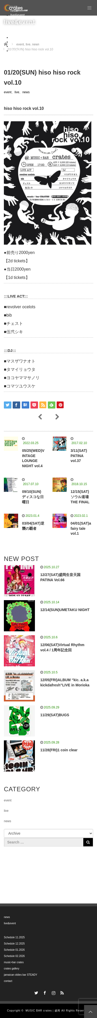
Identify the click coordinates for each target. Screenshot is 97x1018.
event (7, 92)
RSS (61, 992)
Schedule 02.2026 (33, 33)
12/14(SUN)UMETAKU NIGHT (64, 610)
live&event (17, 15)
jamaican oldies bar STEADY (30, 46)
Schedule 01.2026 (33, 28)
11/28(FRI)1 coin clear (59, 750)
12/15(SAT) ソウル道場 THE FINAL (80, 497)
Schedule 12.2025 (33, 24)
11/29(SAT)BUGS (54, 715)
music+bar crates (22, 37)
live (16, 92)
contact (15, 50)
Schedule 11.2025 (33, 19)
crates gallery (19, 42)
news (25, 92)
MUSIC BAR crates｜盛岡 (43, 1010)
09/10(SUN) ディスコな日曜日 (33, 497)
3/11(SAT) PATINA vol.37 (79, 455)
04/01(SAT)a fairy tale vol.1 (81, 528)
